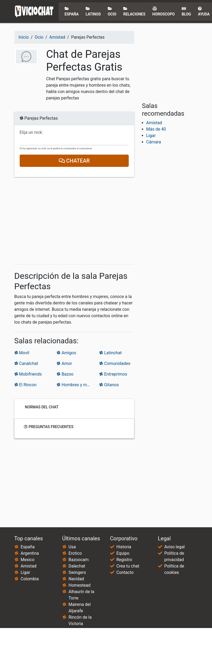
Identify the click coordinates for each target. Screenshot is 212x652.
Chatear (74, 161)
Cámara (153, 141)
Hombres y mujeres (77, 384)
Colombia (30, 578)
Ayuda (204, 11)
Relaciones (134, 11)
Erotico (75, 553)
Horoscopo (163, 11)
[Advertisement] (74, 220)
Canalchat (26, 363)
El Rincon (25, 384)
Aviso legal (174, 546)
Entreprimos (113, 374)
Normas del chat (41, 407)
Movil (21, 352)
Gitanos (109, 384)
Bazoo (65, 374)
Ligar (151, 135)
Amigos (66, 352)
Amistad (154, 122)
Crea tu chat (128, 566)
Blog (186, 11)
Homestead (80, 585)
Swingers (77, 572)
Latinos (93, 11)
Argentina (30, 553)
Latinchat (110, 352)
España (72, 11)
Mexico (28, 559)
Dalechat (77, 566)
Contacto (125, 572)
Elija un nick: (31, 132)
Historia (124, 546)
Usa (72, 546)
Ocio (112, 11)
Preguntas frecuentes (48, 426)
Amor (64, 363)
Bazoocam (79, 559)
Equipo (123, 553)
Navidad (76, 578)
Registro (124, 559)
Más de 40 (156, 129)
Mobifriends (28, 374)
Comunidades (114, 363)
